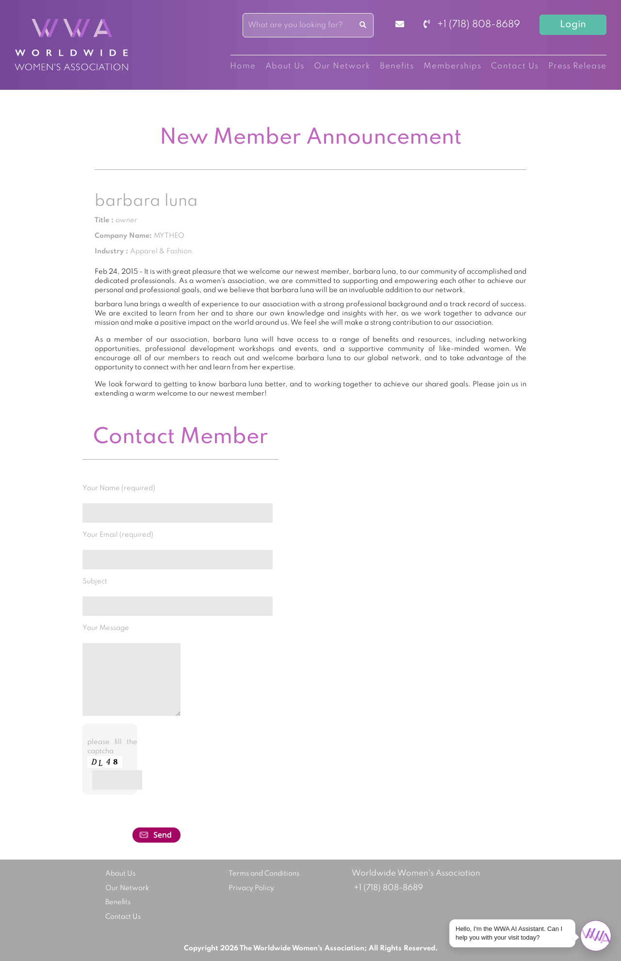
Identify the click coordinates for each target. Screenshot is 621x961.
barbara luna (146, 201)
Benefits (397, 66)
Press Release (577, 66)
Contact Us (515, 66)
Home (243, 66)
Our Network (342, 66)
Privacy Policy (251, 888)
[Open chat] (595, 935)
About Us (284, 66)
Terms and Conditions (264, 873)
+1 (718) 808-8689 (472, 25)
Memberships (452, 66)
